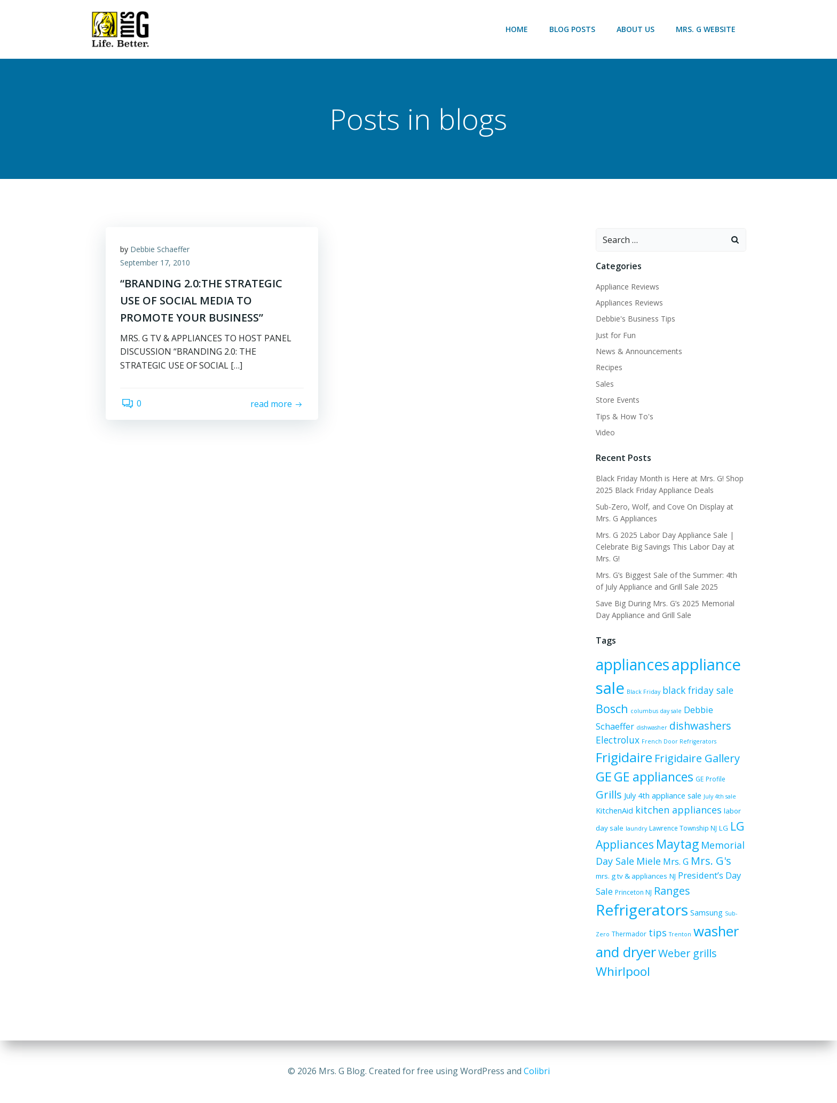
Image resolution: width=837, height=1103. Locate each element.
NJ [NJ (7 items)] (656, 876)
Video (604, 433)
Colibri (537, 1071)
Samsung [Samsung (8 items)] (706, 914)
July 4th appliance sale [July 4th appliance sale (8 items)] (662, 796)
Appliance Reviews (627, 287)
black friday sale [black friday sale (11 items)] (697, 690)
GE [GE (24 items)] (603, 777)
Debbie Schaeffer (161, 251)
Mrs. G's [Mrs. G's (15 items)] (710, 861)
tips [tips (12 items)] (657, 933)
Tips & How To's (624, 417)
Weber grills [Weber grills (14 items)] (687, 953)
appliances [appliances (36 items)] (632, 665)
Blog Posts (573, 29)
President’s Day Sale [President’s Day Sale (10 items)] (703, 876)
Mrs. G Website (707, 29)
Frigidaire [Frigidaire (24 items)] (623, 757)
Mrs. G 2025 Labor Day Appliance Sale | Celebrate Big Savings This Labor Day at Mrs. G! (664, 547)
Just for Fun (615, 336)
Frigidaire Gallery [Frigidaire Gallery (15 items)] (696, 759)
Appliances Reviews (628, 303)
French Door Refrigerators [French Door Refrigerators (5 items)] (678, 742)
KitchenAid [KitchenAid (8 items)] (614, 811)
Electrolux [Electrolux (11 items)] (617, 740)
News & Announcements (638, 352)
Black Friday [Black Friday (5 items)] (643, 692)
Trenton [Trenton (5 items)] (679, 935)
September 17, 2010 (157, 265)
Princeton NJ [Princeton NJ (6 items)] (613, 892)
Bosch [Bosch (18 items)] (611, 709)
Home (518, 29)
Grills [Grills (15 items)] (608, 795)
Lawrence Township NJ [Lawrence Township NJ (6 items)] (682, 828)
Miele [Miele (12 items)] (648, 861)
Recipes (608, 368)
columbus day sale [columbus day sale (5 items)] (655, 711)
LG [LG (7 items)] (723, 828)
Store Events (617, 400)
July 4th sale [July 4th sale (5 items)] (719, 797)
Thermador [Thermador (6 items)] (628, 935)
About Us (637, 29)
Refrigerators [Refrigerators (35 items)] (641, 911)
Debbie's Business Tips (635, 319)
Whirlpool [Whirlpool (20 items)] (622, 972)
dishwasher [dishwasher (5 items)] (651, 728)
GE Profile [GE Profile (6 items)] (710, 779)
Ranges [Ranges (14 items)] (652, 891)
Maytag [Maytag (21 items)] (677, 844)
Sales (604, 384)
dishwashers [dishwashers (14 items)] (700, 726)
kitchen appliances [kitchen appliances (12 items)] (678, 810)
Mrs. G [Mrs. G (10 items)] (675, 862)
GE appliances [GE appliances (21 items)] (653, 777)
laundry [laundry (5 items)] (635, 829)
